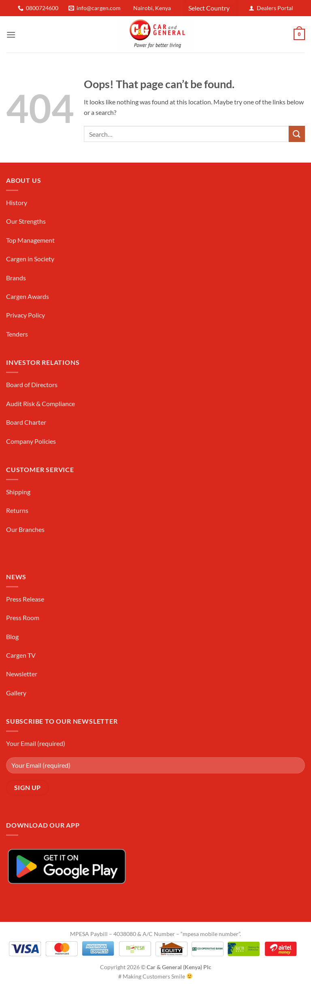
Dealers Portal (275, 7)
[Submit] (297, 134)
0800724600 (42, 7)
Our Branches (25, 529)
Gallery (16, 693)
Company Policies (31, 441)
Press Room (22, 617)
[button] (11, 34)
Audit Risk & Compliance (40, 403)
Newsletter (21, 674)
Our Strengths (26, 221)
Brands (16, 278)
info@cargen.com (99, 7)
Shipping (18, 492)
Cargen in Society (30, 259)
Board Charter (26, 422)
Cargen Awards (27, 296)
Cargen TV (21, 655)
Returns (17, 510)
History (16, 202)
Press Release (25, 599)
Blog (12, 636)
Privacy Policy (25, 315)
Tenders (17, 334)
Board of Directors (32, 384)
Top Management (30, 240)
